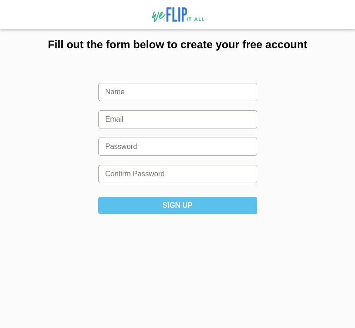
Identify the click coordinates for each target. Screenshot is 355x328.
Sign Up (178, 205)
